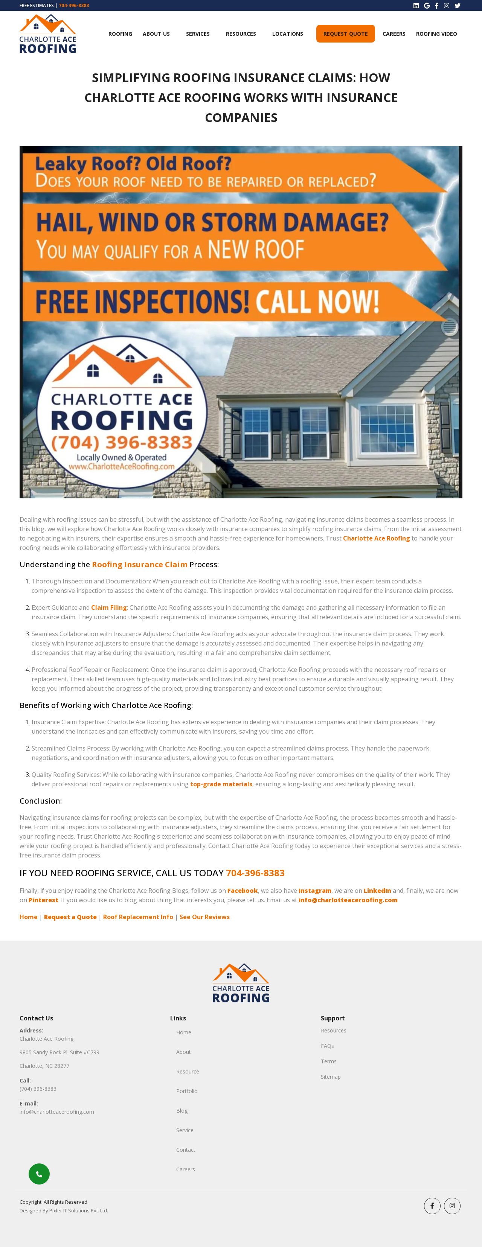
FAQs (327, 1045)
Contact (185, 1149)
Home (29, 917)
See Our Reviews (205, 917)
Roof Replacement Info (138, 917)
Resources (241, 33)
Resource (187, 1071)
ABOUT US (156, 33)
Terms (329, 1061)
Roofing (120, 33)
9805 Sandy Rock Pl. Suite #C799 (59, 1052)
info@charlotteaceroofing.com (57, 1111)
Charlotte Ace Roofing (376, 538)
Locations (287, 33)
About (183, 1051)
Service (185, 1130)
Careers (394, 33)
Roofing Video (436, 33)
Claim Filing (109, 607)
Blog (182, 1110)
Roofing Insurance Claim (140, 564)
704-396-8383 (74, 5)
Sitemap (331, 1076)
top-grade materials (221, 784)
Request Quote (345, 33)
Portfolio (187, 1091)
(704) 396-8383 (38, 1088)
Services (198, 33)
